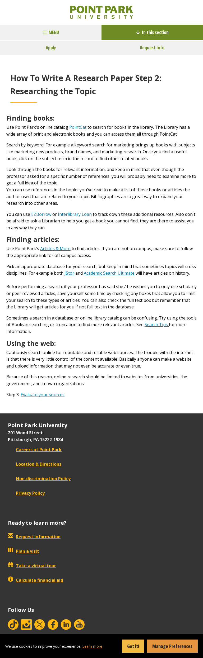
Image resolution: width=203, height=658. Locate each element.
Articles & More (55, 248)
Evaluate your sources (42, 395)
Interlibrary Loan (75, 214)
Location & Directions (34, 464)
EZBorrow (41, 214)
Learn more (92, 646)
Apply (51, 48)
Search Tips (157, 324)
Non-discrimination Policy (39, 478)
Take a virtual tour (32, 566)
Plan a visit (23, 551)
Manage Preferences (172, 646)
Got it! (133, 646)
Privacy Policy (26, 493)
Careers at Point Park (35, 449)
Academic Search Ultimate (109, 273)
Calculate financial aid (35, 580)
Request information (34, 537)
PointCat (77, 127)
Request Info (152, 48)
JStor (69, 273)
